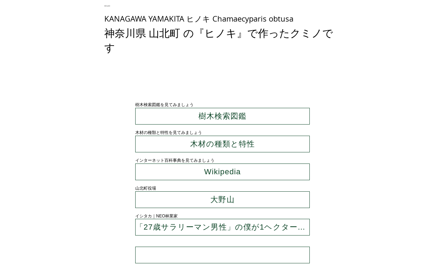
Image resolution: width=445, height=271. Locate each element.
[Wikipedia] (222, 172)
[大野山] (222, 199)
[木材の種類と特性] (222, 144)
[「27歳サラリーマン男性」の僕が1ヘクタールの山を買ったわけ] (222, 227)
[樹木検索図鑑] (222, 116)
